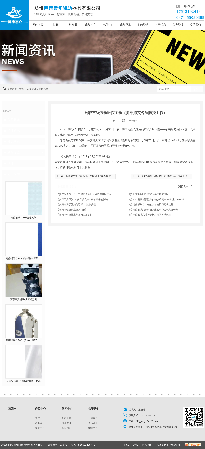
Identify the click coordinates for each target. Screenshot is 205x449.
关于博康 (160, 24)
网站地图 (147, 444)
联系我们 (195, 24)
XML (135, 444)
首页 (21, 89)
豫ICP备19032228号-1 (83, 444)
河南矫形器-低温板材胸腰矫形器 (23, 381)
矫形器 (73, 24)
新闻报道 (43, 89)
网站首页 (38, 24)
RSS (126, 444)
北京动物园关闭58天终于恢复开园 (151, 194)
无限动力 (175, 444)
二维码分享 (132, 120)
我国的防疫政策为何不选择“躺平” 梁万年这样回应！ (93, 176)
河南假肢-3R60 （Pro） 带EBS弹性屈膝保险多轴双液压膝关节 (23, 340)
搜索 (197, 89)
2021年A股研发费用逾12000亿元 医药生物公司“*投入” (170, 176)
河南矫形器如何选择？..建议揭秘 (78, 204)
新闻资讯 (143, 24)
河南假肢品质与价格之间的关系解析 (152, 214)
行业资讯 (13, 130)
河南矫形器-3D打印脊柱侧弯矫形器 (23, 258)
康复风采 (125, 24)
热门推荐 (13, 174)
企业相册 (93, 423)
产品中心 (108, 24)
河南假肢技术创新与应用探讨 (76, 214)
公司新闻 (13, 119)
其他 (10, 163)
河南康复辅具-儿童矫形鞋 (23, 299)
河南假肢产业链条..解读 (74, 209)
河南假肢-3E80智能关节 (23, 217)
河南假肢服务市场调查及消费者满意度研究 (155, 209)
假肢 (55, 24)
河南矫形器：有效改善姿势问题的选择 (153, 204)
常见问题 (13, 141)
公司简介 (93, 418)
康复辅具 (90, 24)
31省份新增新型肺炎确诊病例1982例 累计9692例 (159, 199)
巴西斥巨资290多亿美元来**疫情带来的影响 (84, 199)
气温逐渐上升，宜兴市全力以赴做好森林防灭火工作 (88, 194)
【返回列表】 (183, 186)
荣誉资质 (178, 24)
